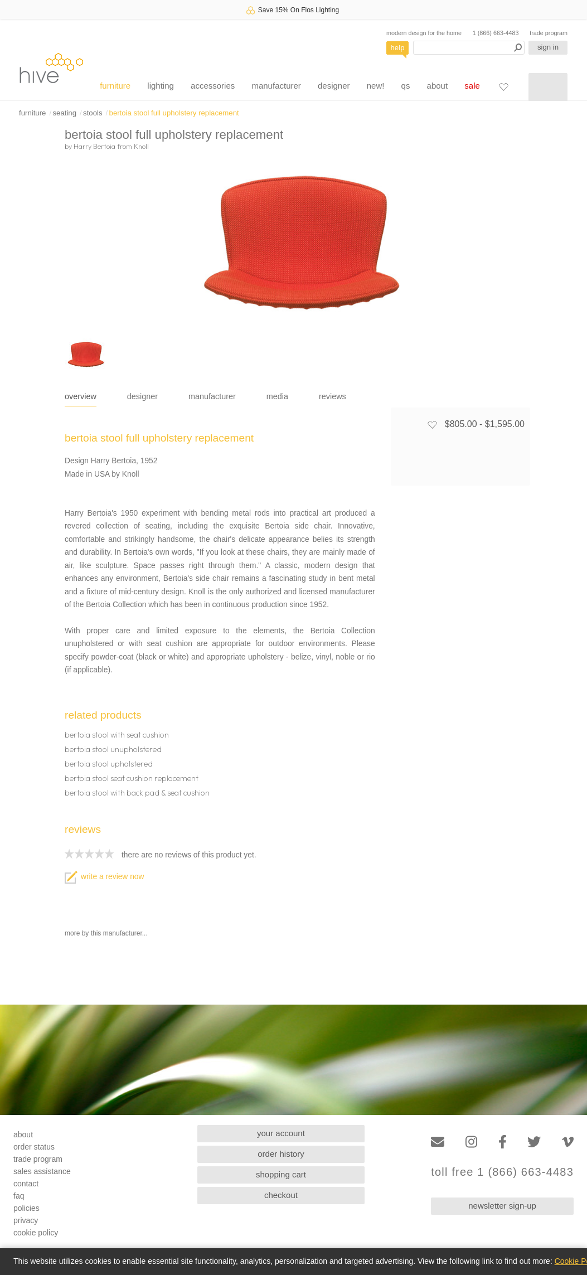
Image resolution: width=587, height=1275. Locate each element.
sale (472, 85)
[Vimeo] (568, 1142)
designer (334, 85)
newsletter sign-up (502, 1205)
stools (92, 113)
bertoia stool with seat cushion (117, 735)
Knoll (141, 146)
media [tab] (277, 396)
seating (64, 113)
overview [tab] (80, 396)
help (398, 47)
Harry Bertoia (94, 146)
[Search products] (469, 48)
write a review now (104, 876)
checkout (281, 1195)
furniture (115, 85)
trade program (548, 33)
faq (18, 1195)
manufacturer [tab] (212, 396)
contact (25, 1183)
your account (281, 1133)
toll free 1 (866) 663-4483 (502, 1172)
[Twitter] (534, 1142)
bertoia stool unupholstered (113, 749)
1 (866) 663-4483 (496, 33)
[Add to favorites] (432, 424)
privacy (25, 1220)
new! (376, 85)
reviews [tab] (332, 396)
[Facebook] (502, 1142)
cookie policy (35, 1232)
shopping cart (281, 1174)
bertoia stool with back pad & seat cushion (137, 793)
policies (26, 1208)
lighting (160, 85)
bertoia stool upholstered (109, 764)
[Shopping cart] (547, 87)
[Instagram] (471, 1142)
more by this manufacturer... (106, 933)
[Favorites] (503, 86)
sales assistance (42, 1171)
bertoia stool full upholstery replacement (174, 113)
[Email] (437, 1142)
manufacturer (275, 85)
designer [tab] (142, 396)
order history (281, 1153)
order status (34, 1146)
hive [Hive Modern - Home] (51, 67)
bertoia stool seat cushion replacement (131, 778)
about (437, 85)
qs (405, 85)
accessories (213, 85)
